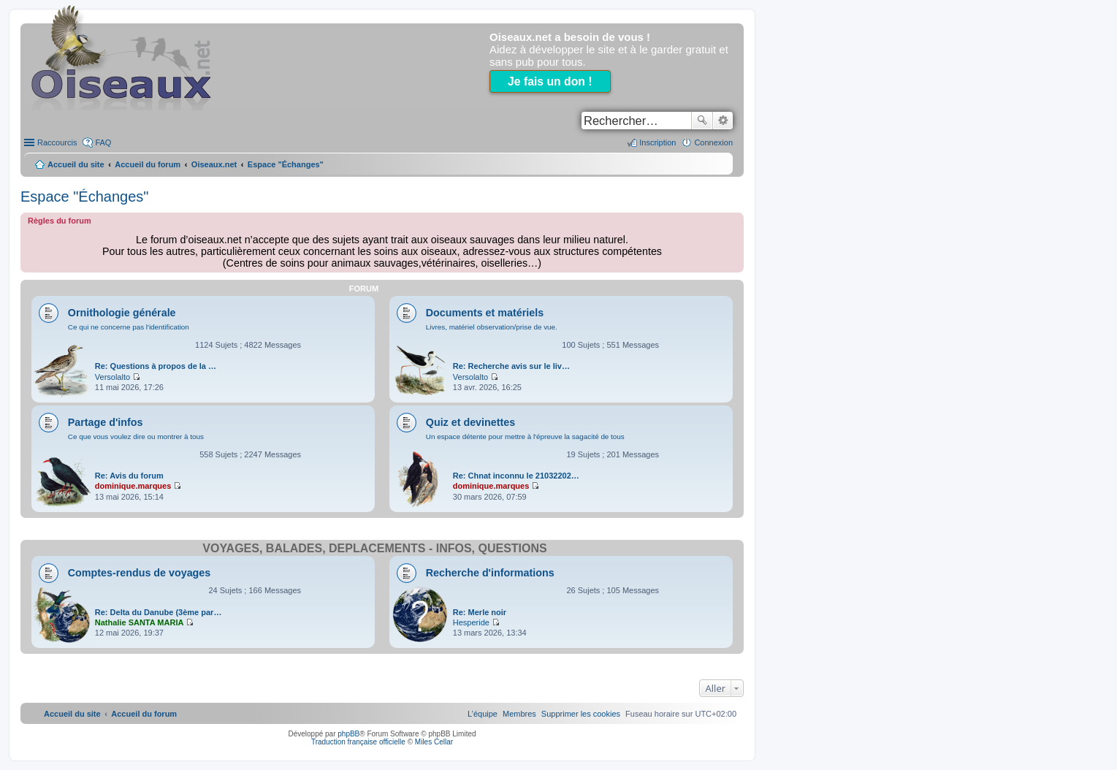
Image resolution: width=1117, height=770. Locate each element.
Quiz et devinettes (470, 422)
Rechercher (702, 120)
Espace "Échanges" (84, 196)
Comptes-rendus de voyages (139, 573)
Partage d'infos (105, 422)
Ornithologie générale (122, 313)
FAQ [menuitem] (103, 142)
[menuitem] (580, 713)
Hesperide (471, 622)
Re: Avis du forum (129, 475)
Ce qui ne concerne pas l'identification (128, 327)
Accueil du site (75, 164)
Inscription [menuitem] (657, 142)
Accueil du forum (147, 164)
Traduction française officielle (358, 742)
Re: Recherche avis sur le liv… (511, 366)
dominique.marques (133, 485)
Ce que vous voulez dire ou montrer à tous (136, 436)
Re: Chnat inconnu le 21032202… (516, 475)
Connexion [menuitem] (713, 142)
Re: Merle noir (479, 612)
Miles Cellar (434, 742)
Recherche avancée (723, 120)
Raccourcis (57, 142)
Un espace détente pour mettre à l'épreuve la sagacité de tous (525, 436)
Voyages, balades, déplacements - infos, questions (374, 548)
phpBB (348, 734)
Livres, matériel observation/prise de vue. (491, 327)
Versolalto (112, 377)
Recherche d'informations (490, 573)
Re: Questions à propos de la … (155, 366)
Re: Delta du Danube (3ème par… (158, 612)
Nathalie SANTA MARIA (139, 622)
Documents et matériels (485, 313)
